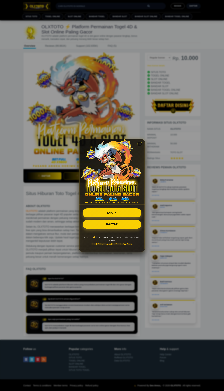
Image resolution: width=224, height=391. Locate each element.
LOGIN (112, 212)
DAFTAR (112, 224)
